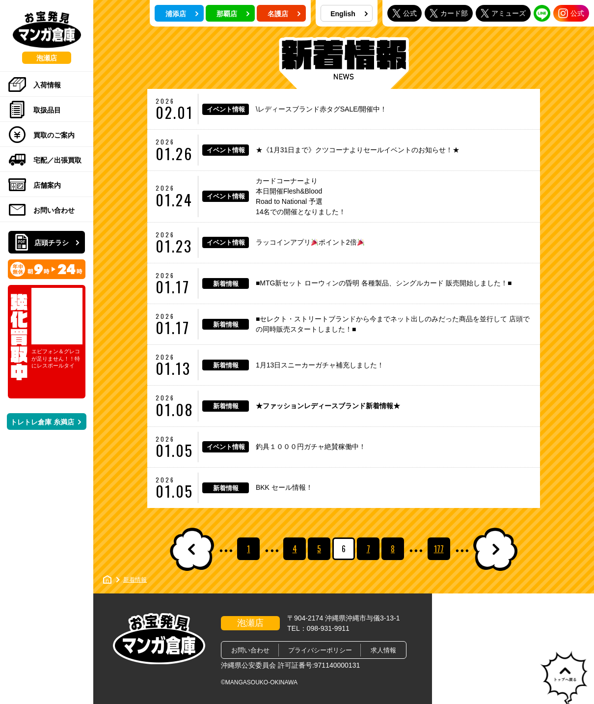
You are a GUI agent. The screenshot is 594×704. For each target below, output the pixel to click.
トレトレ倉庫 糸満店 (45, 422)
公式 (404, 13)
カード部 (449, 13)
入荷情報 (34, 85)
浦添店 (182, 14)
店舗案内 (34, 185)
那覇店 (233, 14)
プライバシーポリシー (320, 650)
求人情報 (383, 650)
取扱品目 (34, 110)
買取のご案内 (41, 135)
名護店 (284, 14)
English (349, 14)
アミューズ (503, 13)
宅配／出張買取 (44, 160)
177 (439, 549)
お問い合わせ (41, 210)
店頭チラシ (47, 243)
